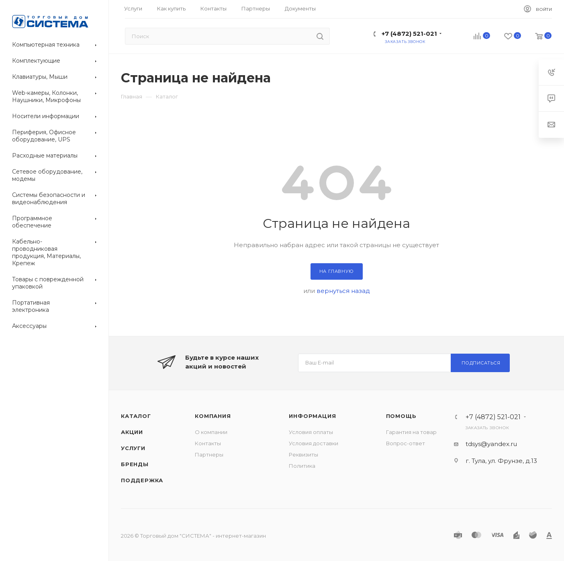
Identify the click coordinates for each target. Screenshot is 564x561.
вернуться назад (343, 291)
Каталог (136, 416)
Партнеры (209, 454)
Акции (132, 432)
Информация (312, 416)
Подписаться (481, 363)
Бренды (135, 464)
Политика (302, 466)
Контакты (208, 443)
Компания (213, 416)
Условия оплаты (311, 432)
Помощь (401, 416)
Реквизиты (303, 454)
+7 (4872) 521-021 (409, 33)
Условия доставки (313, 443)
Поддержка (142, 480)
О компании (211, 432)
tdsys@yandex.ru (491, 444)
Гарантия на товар (411, 432)
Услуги (133, 448)
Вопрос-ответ (405, 443)
